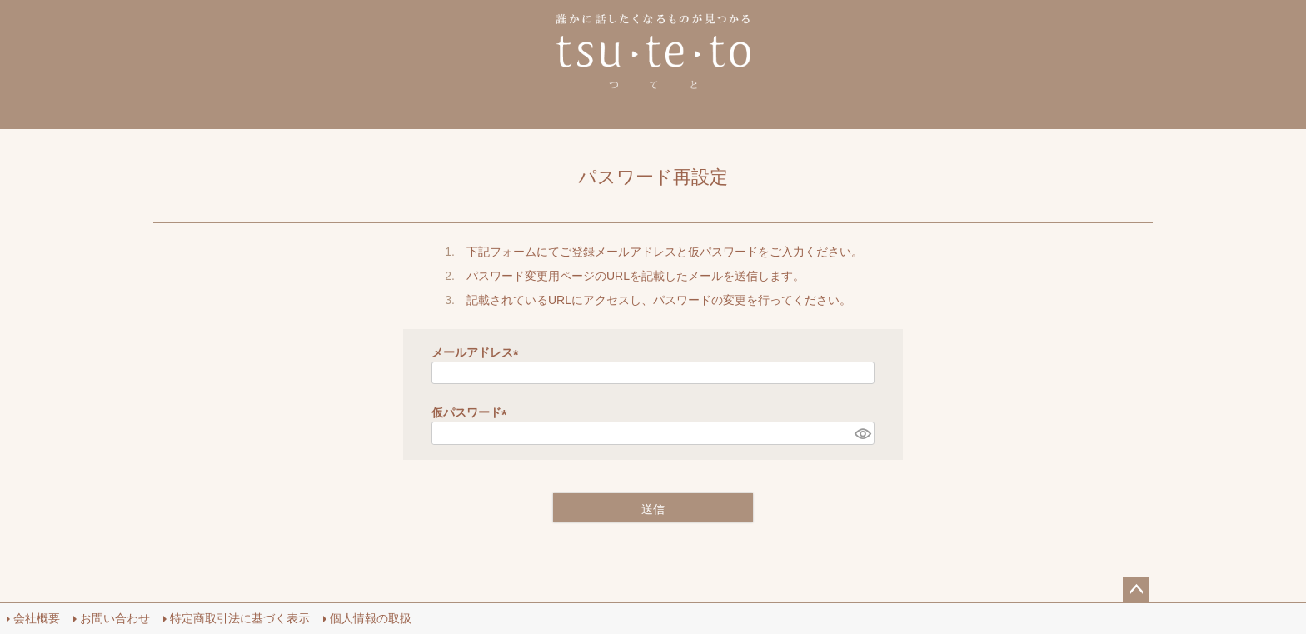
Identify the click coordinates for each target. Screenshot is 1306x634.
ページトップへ (1136, 590)
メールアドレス (478, 352)
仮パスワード (472, 412)
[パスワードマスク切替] (862, 433)
